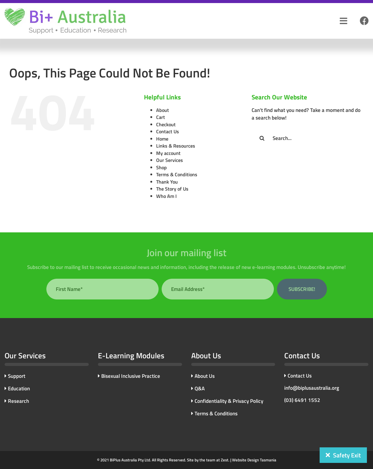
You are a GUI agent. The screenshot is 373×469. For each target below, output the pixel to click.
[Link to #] (364, 21)
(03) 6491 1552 (302, 400)
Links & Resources (175, 145)
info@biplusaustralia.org (311, 388)
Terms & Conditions (176, 174)
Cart (160, 117)
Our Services (169, 160)
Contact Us (167, 131)
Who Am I (166, 196)
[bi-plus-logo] (66, 10)
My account (168, 153)
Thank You (167, 181)
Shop (161, 167)
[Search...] (308, 138)
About (162, 110)
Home (162, 138)
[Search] (262, 138)
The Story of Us (172, 188)
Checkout (166, 124)
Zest (224, 460)
